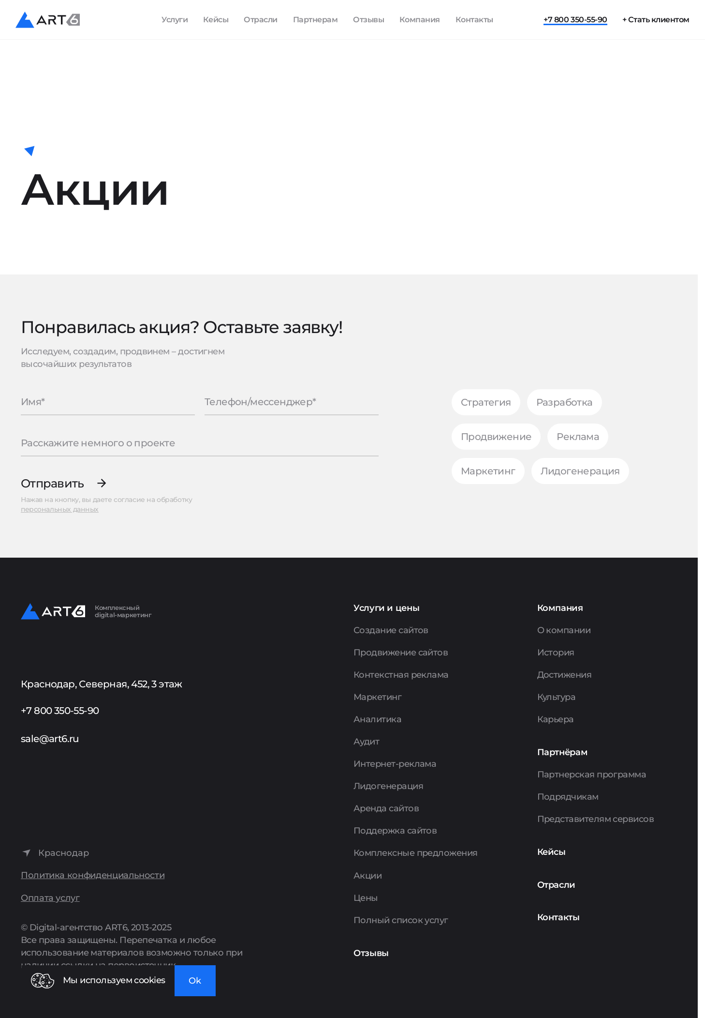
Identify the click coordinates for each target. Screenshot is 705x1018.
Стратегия (486, 402)
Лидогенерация (580, 471)
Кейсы (216, 19)
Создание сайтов (390, 630)
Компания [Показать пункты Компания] (419, 19)
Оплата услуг (50, 898)
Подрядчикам (568, 796)
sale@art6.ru (50, 739)
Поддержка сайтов (395, 830)
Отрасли (261, 19)
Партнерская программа (591, 774)
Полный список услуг (400, 920)
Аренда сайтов (386, 808)
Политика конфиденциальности (92, 875)
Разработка (564, 402)
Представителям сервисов (595, 819)
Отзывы (368, 19)
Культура (556, 697)
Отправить (52, 483)
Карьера (555, 719)
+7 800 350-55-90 (575, 19)
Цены (365, 898)
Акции (367, 875)
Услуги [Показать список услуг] (175, 19)
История (555, 652)
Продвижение (496, 436)
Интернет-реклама (394, 764)
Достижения (564, 674)
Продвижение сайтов (400, 652)
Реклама (578, 436)
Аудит (366, 741)
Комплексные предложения (415, 853)
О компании (564, 630)
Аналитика (377, 719)
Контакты (474, 19)
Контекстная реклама (401, 674)
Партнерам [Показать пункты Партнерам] (315, 19)
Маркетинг (488, 471)
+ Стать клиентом (656, 19)
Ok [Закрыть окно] (195, 980)
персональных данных (60, 509)
